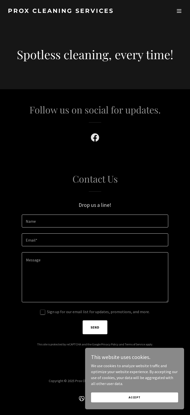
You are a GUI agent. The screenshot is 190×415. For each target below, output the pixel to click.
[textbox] (95, 221)
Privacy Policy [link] (110, 344)
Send (95, 327)
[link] (61, 11)
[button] (179, 11)
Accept (135, 401)
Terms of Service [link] (135, 344)
